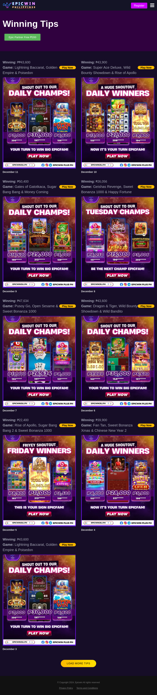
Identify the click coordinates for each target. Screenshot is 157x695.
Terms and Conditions (87, 688)
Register (139, 5)
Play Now (67, 67)
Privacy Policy (66, 688)
